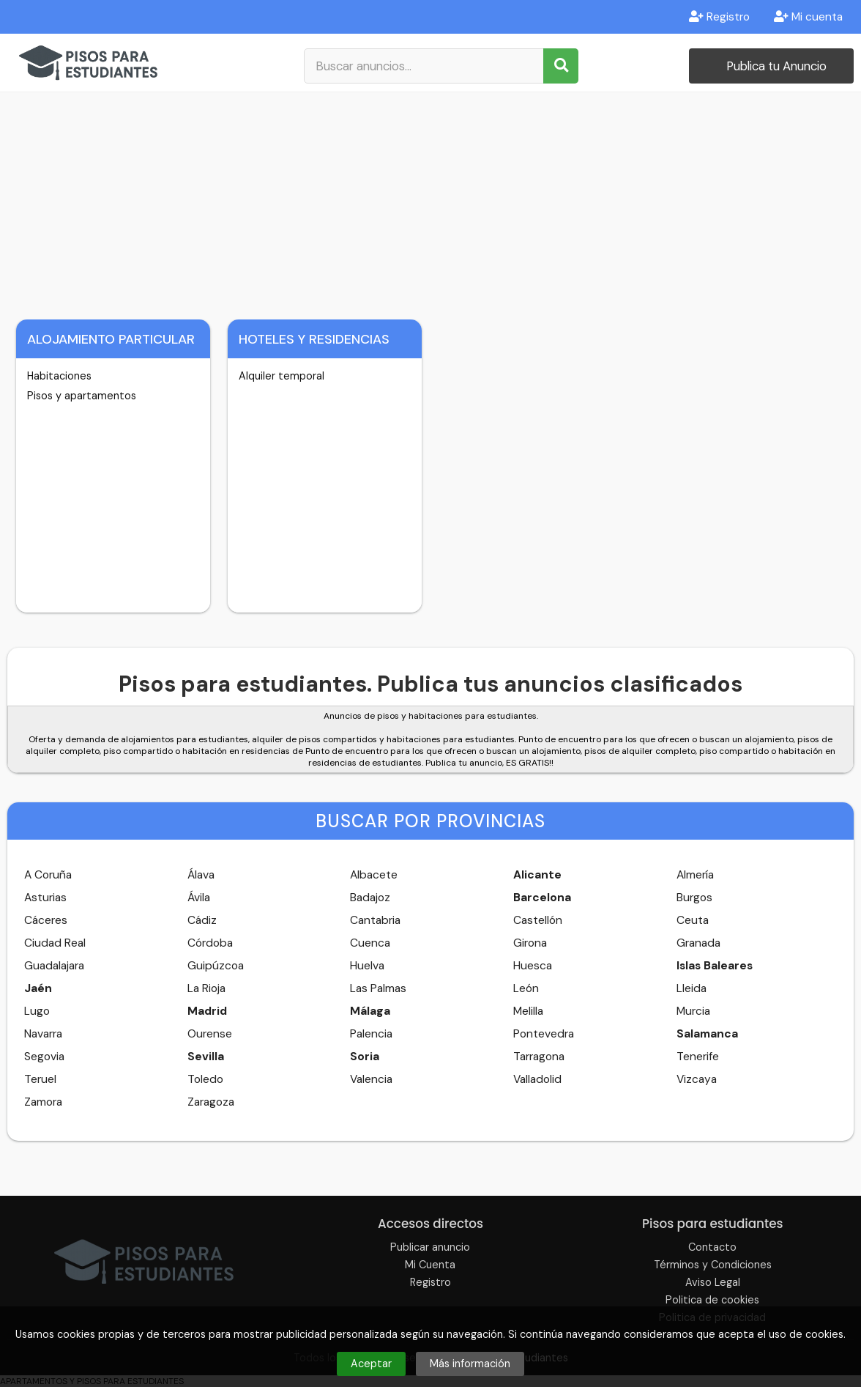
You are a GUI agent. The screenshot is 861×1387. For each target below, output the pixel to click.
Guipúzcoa (215, 965)
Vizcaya (696, 1079)
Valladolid (537, 1079)
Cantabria (375, 920)
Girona (530, 943)
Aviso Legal (712, 1282)
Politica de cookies (712, 1299)
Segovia (44, 1056)
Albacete (374, 875)
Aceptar (371, 1363)
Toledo (205, 1079)
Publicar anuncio (430, 1247)
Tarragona (538, 1056)
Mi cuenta (808, 17)
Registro (719, 17)
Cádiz (202, 920)
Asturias (45, 897)
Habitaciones (59, 375)
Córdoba (210, 943)
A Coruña (48, 875)
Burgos (694, 897)
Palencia (371, 1034)
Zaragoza (210, 1102)
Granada (698, 943)
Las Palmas (378, 988)
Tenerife (697, 1056)
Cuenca (370, 943)
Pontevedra (543, 1034)
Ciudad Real (55, 943)
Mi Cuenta (430, 1264)
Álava (201, 875)
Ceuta (692, 920)
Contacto (712, 1247)
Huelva (367, 965)
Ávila (198, 897)
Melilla (528, 1011)
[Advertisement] (430, 202)
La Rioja (206, 988)
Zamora (43, 1102)
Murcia (693, 1011)
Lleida (691, 988)
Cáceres (45, 920)
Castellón (537, 920)
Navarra (43, 1034)
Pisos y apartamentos (81, 395)
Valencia (371, 1079)
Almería (695, 875)
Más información (470, 1363)
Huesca (532, 965)
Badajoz (370, 897)
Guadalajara (54, 965)
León (526, 988)
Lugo (37, 1011)
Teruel (40, 1079)
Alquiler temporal (281, 375)
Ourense (209, 1034)
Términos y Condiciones (713, 1264)
